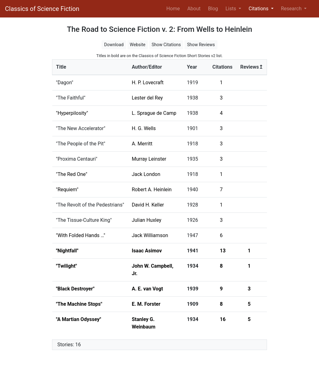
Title (61, 67)
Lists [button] (231, 9)
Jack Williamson (150, 235)
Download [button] (113, 44)
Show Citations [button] (166, 44)
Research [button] (292, 9)
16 (223, 319)
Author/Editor (147, 67)
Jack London (146, 174)
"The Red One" (72, 174)
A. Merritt (142, 144)
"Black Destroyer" (75, 289)
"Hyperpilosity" (72, 113)
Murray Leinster (149, 159)
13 (223, 251)
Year (192, 67)
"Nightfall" (67, 251)
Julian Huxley (146, 220)
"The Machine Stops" (79, 304)
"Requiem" (67, 189)
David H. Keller (148, 205)
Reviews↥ (251, 67)
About (194, 9)
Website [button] (137, 44)
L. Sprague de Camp (154, 113)
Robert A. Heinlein (152, 189)
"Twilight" (66, 266)
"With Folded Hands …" (80, 235)
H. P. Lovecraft (148, 82)
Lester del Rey (147, 98)
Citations (222, 67)
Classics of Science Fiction (42, 8)
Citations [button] (259, 9)
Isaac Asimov (147, 251)
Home (174, 8)
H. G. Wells (144, 128)
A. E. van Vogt (147, 289)
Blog (213, 9)
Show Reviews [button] (201, 44)
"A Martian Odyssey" (78, 319)
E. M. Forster (146, 304)
